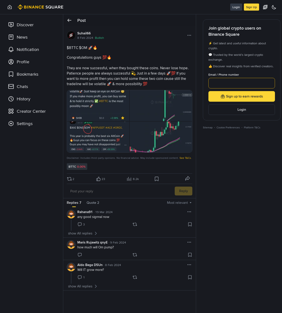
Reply (183, 191)
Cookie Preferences (228, 127)
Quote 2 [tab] (93, 202)
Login (236, 7)
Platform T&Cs (252, 127)
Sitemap (208, 127)
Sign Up (251, 7)
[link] (31, 24)
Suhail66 (84, 33)
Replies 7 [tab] (74, 202)
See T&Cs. (186, 158)
